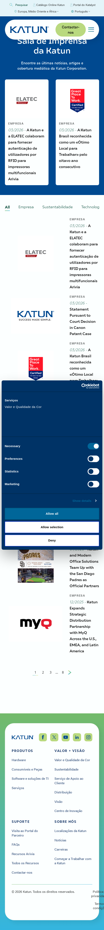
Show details (82, 502)
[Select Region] (36, 11)
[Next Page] (69, 696)
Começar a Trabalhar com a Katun (73, 860)
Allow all (52, 515)
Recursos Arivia (23, 854)
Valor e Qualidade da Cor (72, 760)
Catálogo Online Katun (49, 4)
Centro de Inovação (68, 811)
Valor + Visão (69, 751)
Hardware (19, 760)
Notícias (60, 840)
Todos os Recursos (25, 863)
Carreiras (61, 849)
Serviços (18, 788)
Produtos (22, 751)
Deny (52, 542)
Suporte (20, 822)
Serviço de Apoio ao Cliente (68, 780)
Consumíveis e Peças (27, 769)
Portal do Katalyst (82, 4)
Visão (58, 801)
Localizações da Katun (70, 831)
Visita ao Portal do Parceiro (25, 833)
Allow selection (52, 528)
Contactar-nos (70, 29)
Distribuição (63, 792)
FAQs (16, 844)
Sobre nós (65, 822)
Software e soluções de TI (30, 778)
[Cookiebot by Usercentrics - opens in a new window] (81, 384)
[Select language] (80, 11)
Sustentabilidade (66, 769)
